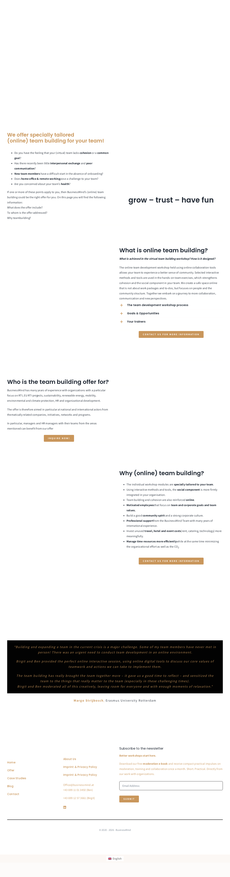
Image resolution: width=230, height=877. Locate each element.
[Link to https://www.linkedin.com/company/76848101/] (86, 807)
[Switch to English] (114, 858)
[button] (171, 305)
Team (185, 521)
